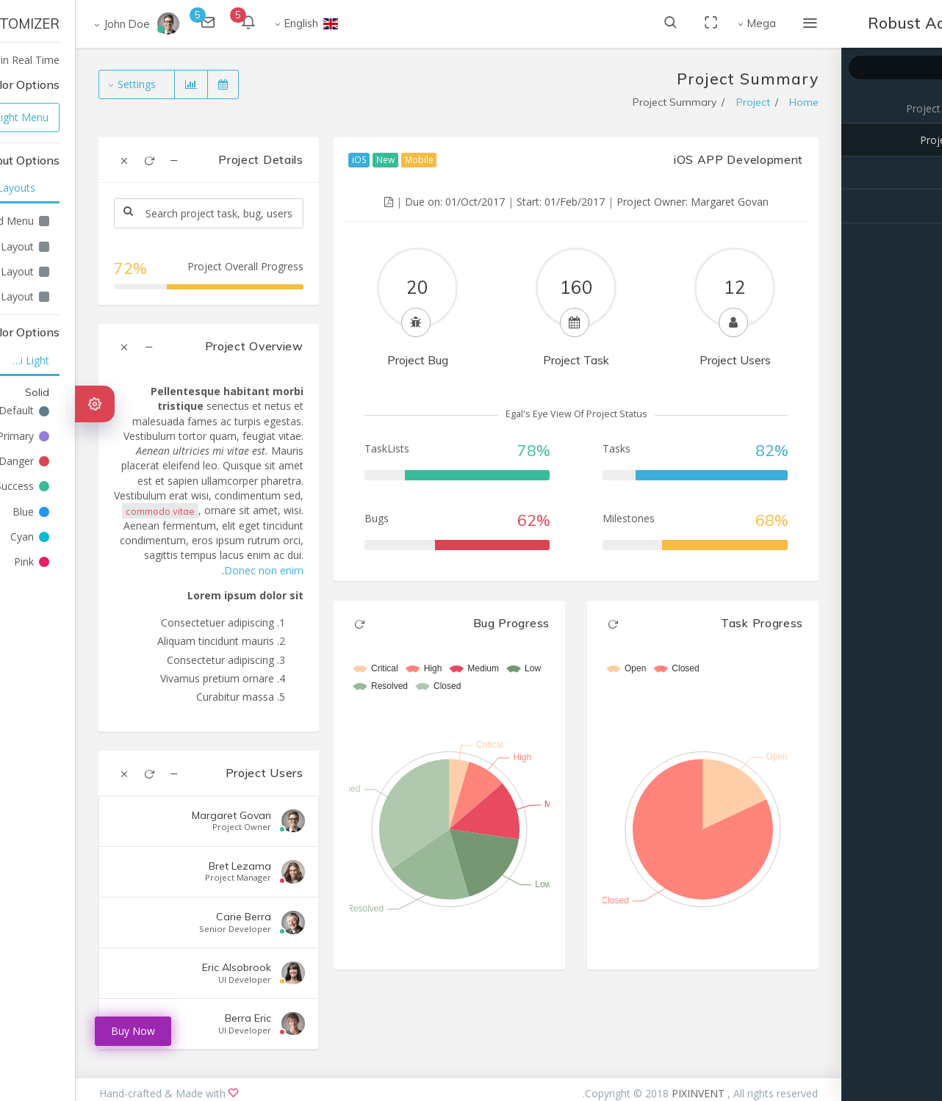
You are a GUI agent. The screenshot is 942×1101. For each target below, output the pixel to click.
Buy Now (57, 1031)
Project (847, 108)
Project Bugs (896, 206)
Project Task (897, 173)
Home (728, 102)
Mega (686, 23)
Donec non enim (188, 570)
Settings (62, 84)
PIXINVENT (624, 1093)
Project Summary (885, 140)
